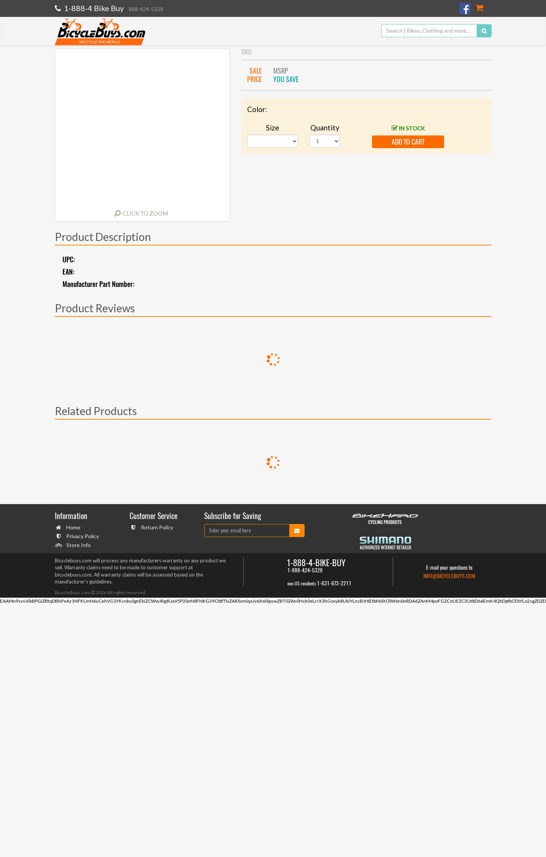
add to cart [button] (408, 142)
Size (272, 127)
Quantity (324, 127)
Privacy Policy (81, 536)
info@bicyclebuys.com (449, 576)
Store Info (77, 545)
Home (72, 527)
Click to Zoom (145, 213)
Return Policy (156, 527)
